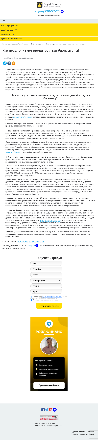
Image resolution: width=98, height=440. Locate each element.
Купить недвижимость (12, 38)
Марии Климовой (86, 431)
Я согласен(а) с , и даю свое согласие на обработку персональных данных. (48, 297)
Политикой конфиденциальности (52, 297)
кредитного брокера (22, 117)
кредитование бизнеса (50, 220)
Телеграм (30, 245)
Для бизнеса (7, 30)
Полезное (5, 34)
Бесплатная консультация (49, 15)
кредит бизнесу (13, 152)
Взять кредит (7, 25)
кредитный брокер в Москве (31, 241)
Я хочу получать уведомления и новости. (44, 300)
